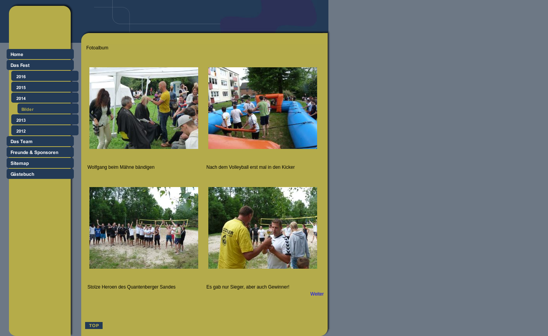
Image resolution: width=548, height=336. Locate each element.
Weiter (317, 294)
